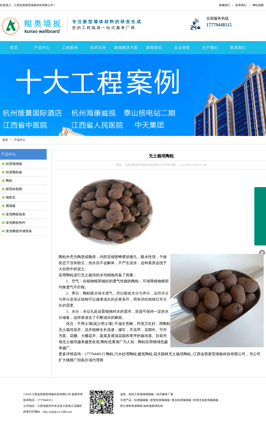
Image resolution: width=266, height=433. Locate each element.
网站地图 (258, 5)
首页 (14, 48)
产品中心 (42, 48)
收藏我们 (224, 5)
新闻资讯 (154, 48)
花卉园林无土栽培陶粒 (172, 354)
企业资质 (182, 48)
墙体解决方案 (126, 48)
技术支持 (98, 48)
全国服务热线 (217, 18)
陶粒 (62, 257)
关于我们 (210, 48)
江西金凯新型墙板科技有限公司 (219, 354)
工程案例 (70, 48)
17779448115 (219, 24)
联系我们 (241, 5)
